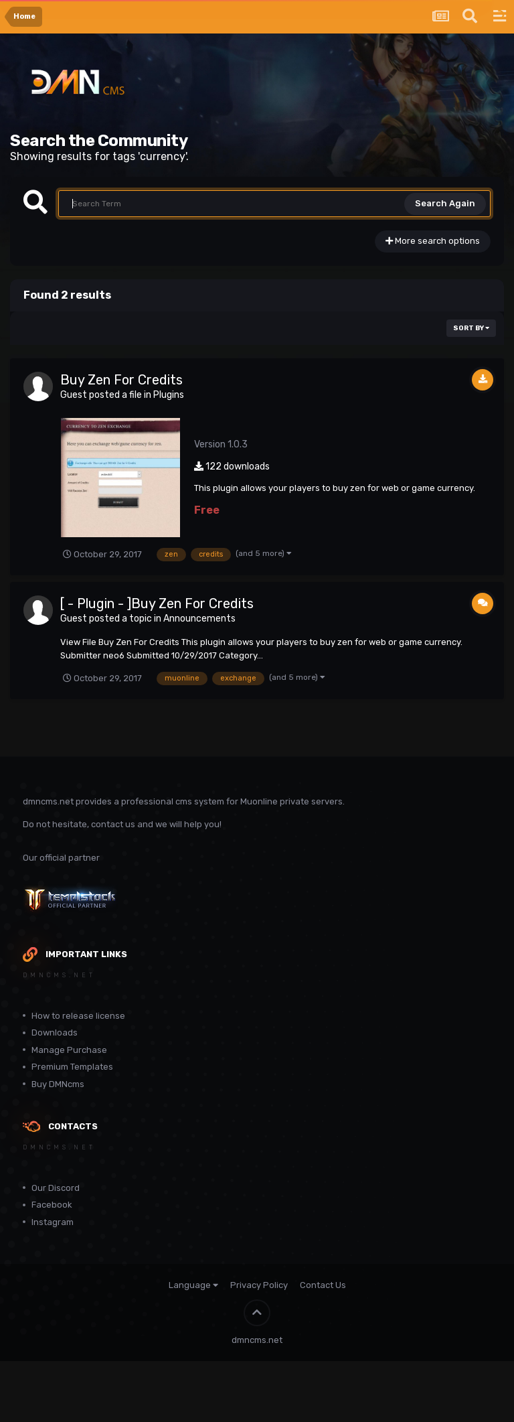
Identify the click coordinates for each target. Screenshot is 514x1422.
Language (193, 1285)
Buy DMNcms (57, 1084)
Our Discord (55, 1188)
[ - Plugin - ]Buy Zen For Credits (157, 603)
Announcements (199, 618)
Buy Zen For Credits (121, 380)
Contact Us (323, 1285)
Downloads (54, 1032)
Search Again (445, 203)
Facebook (51, 1205)
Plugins (168, 395)
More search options (433, 241)
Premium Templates (72, 1067)
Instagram (52, 1222)
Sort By (471, 328)
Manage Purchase (69, 1050)
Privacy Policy (259, 1285)
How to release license (78, 1016)
